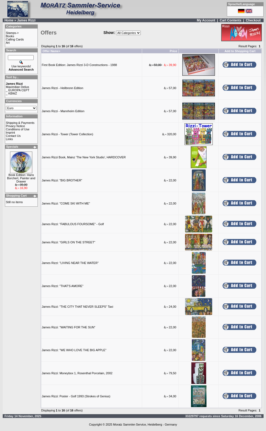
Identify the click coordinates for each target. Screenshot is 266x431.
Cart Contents (230, 20)
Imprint (10, 132)
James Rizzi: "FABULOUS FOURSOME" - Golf (73, 224)
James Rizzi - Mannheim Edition (63, 111)
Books (10, 36)
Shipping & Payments (20, 122)
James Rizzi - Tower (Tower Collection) (67, 134)
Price (173, 51)
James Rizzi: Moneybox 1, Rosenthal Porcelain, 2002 (77, 373)
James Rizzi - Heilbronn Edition (62, 88)
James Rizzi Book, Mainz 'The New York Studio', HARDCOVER (84, 157)
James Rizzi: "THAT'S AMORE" (62, 286)
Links (9, 139)
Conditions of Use (18, 129)
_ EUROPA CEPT (18, 90)
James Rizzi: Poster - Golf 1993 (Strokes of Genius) (76, 396)
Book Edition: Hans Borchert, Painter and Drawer (21, 178)
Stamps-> (12, 32)
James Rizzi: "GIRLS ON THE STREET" (68, 242)
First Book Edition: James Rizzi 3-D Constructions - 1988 (79, 65)
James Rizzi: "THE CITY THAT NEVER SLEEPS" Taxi (77, 306)
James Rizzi (26, 20)
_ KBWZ (11, 93)
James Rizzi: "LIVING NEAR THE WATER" (70, 263)
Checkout (253, 20)
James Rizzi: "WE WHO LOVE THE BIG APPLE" (74, 350)
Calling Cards (15, 39)
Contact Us (13, 135)
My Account (206, 20)
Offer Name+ (52, 51)
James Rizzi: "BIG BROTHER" (62, 180)
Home (8, 20)
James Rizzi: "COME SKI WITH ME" (66, 203)
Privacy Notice (15, 126)
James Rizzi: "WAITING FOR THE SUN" (68, 327)
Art (8, 42)
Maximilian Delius (17, 87)
